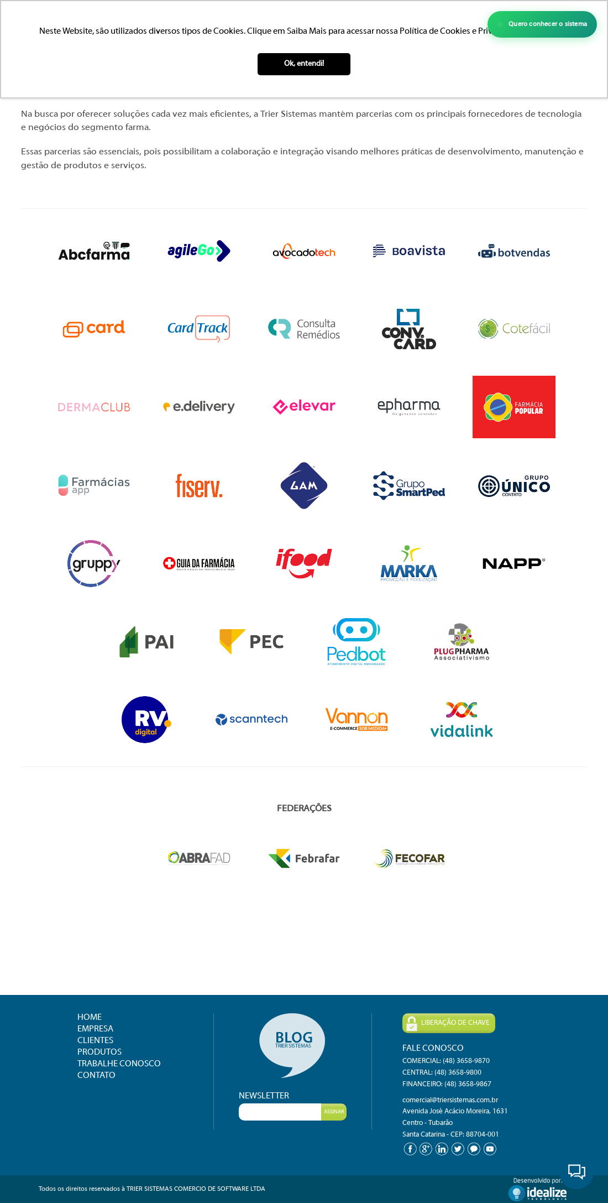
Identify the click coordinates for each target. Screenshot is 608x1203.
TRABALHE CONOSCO (119, 1064)
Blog (292, 1045)
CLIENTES (95, 1040)
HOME (89, 1017)
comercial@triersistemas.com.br (450, 1101)
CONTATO (96, 1075)
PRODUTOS (99, 1052)
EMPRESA (95, 1029)
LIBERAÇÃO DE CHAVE (448, 1023)
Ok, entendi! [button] (304, 64)
